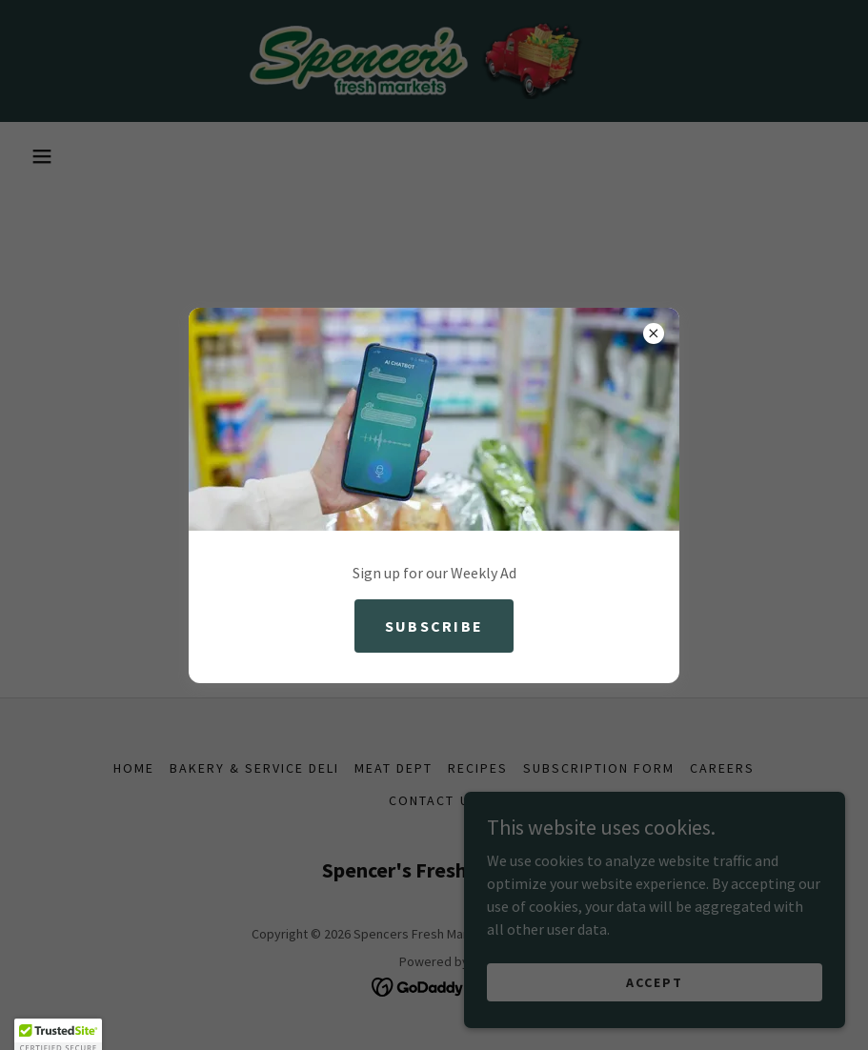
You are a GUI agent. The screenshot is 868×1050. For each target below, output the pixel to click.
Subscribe (434, 626)
